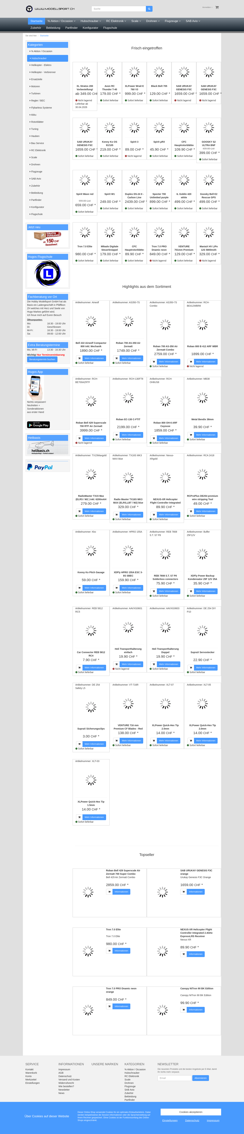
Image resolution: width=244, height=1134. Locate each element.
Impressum (64, 1069)
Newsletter (64, 1089)
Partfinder (71, 27)
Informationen (121, 891)
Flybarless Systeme (41, 107)
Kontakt (29, 1069)
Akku (33, 114)
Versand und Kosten (69, 1079)
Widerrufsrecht (66, 1083)
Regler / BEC (37, 100)
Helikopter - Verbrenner (43, 72)
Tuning (34, 129)
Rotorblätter (37, 122)
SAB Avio (193, 21)
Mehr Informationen (94, 358)
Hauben (34, 136)
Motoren (35, 86)
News (61, 1093)
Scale (136, 21)
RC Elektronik (116, 21)
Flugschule (110, 27)
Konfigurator (90, 27)
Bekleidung (53, 27)
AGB (61, 1072)
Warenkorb (31, 1072)
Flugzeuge (173, 21)
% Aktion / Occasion (62, 21)
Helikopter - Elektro (40, 65)
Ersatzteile (36, 79)
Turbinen (35, 93)
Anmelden (207, 7)
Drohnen (153, 21)
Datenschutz (65, 1076)
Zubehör (35, 27)
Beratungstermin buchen (42, 359)
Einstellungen (32, 1083)
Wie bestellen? (66, 1086)
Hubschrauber (91, 21)
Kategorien (35, 44)
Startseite (36, 21)
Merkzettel (30, 1079)
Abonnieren (201, 1078)
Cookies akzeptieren (190, 1112)
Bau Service (37, 143)
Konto (28, 1076)
